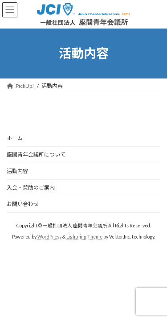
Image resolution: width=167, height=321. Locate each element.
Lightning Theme (84, 236)
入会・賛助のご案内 (31, 187)
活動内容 (17, 171)
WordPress (49, 236)
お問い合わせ (23, 204)
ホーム (15, 138)
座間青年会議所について (36, 154)
